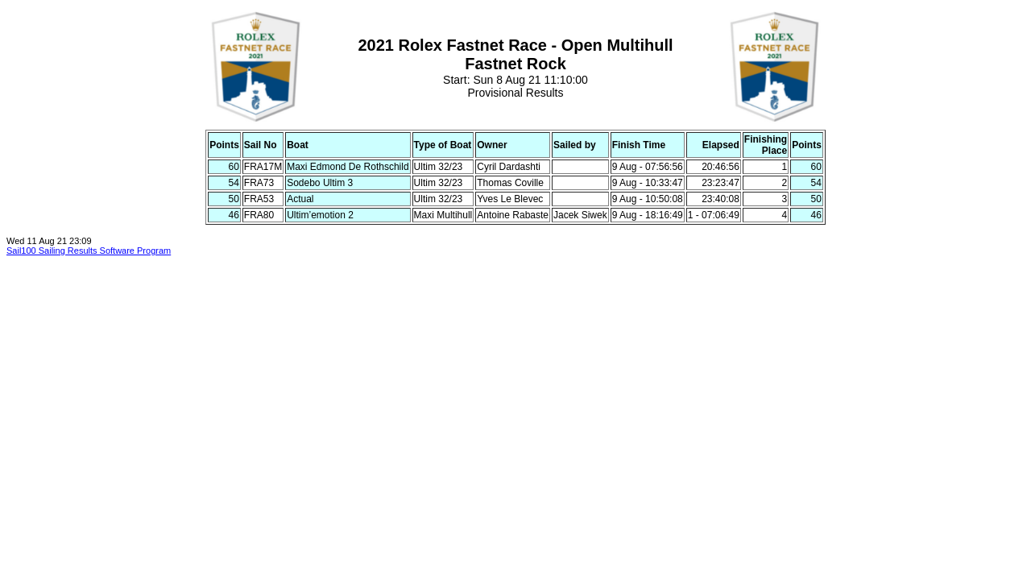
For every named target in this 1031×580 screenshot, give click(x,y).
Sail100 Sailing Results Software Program (88, 250)
